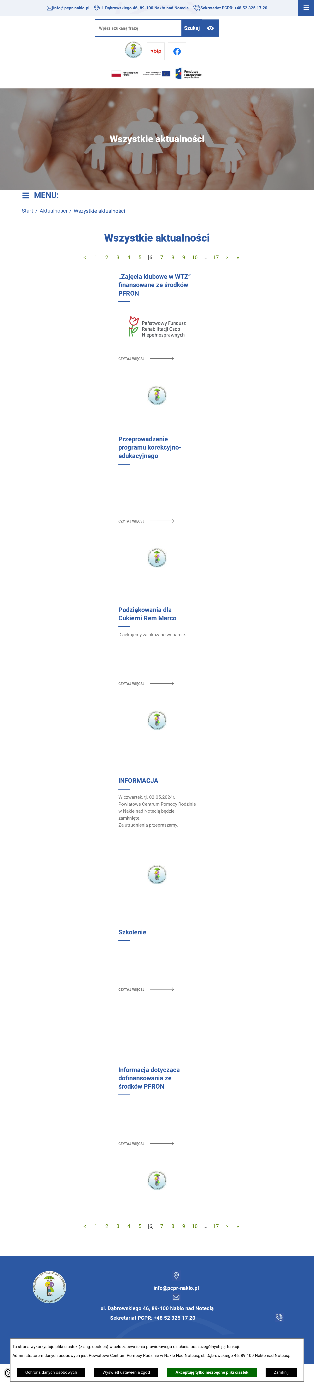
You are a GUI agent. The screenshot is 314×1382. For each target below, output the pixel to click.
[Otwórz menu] (306, 8)
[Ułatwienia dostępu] (210, 28)
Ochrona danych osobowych (51, 1372)
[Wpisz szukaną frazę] (138, 28)
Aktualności (53, 211)
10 (195, 257)
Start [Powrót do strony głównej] (27, 211)
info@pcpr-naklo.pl (71, 7)
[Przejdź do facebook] (177, 51)
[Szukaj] (192, 28)
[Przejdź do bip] (155, 51)
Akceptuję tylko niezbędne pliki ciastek (212, 1372)
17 (216, 257)
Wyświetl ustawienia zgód (126, 1372)
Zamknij (281, 1372)
